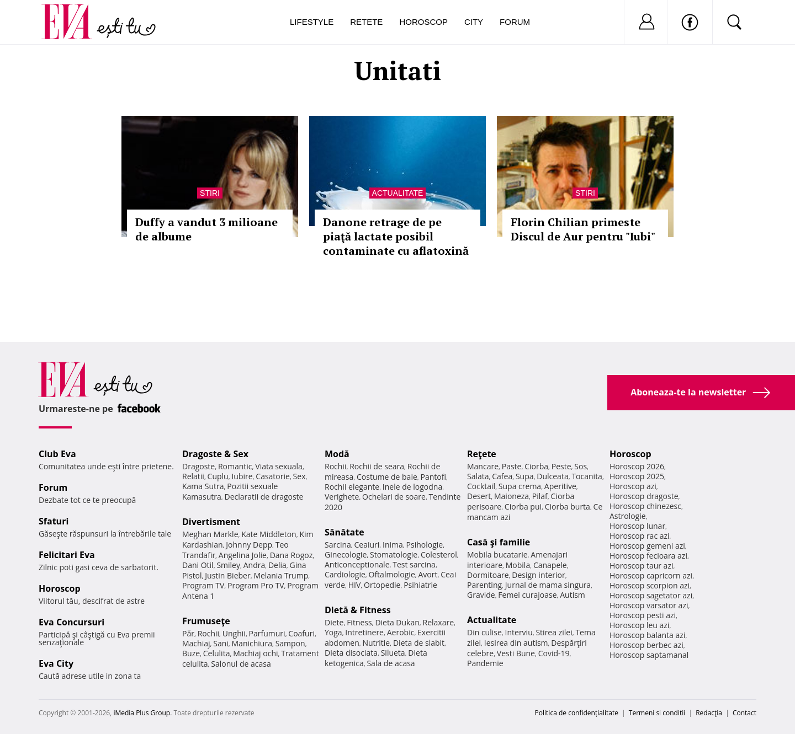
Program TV (203, 585)
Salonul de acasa (241, 663)
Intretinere (364, 632)
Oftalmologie (392, 574)
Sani (221, 643)
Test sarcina (414, 564)
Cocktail (481, 486)
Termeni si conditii (657, 712)
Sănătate (344, 532)
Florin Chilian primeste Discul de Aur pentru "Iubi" (583, 229)
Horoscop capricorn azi (651, 575)
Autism (572, 595)
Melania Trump (280, 575)
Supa (525, 476)
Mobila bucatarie (497, 554)
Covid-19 (554, 653)
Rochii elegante (352, 486)
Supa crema (520, 486)
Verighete (342, 496)
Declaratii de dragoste (264, 496)
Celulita (216, 653)
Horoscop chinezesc (645, 506)
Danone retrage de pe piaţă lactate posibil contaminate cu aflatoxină (396, 236)
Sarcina (338, 544)
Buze (191, 653)
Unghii (234, 633)
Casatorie (273, 476)
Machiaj (196, 643)
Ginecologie (346, 554)
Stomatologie (393, 554)
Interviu (519, 632)
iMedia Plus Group (141, 712)
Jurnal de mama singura (548, 585)
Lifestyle (311, 21)
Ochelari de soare (394, 496)
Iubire (241, 476)
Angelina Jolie (243, 555)
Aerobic (401, 632)
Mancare (483, 466)
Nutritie (376, 642)
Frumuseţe (206, 621)
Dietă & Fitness (358, 610)
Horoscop (423, 21)
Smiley (228, 565)
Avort (427, 574)
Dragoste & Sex (215, 454)
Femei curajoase (527, 595)
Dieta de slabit (418, 642)
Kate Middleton (268, 534)
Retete (366, 21)
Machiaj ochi (255, 653)
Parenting (484, 585)
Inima (393, 544)
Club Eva (57, 454)
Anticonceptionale (357, 564)
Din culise (484, 632)
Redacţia (709, 712)
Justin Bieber (227, 575)
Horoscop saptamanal (649, 655)
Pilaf (540, 496)
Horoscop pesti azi (643, 615)
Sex (299, 476)
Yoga (333, 632)
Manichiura (252, 643)
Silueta (393, 652)
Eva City (56, 663)
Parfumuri (267, 633)
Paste (512, 466)
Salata (478, 476)
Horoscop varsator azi (649, 605)
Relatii (193, 476)
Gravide (481, 595)
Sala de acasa (391, 663)
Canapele (550, 565)
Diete (334, 622)
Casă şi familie (498, 542)
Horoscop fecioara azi (648, 555)
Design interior (538, 575)
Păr (188, 633)
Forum (515, 21)
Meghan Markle (210, 534)
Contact (744, 712)
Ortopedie (382, 585)
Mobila (518, 565)
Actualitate (397, 193)
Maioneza (511, 496)
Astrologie (628, 516)
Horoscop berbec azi (646, 645)
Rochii (208, 633)
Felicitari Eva (67, 555)
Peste (561, 466)
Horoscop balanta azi (647, 635)
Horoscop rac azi (640, 536)
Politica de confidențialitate (576, 712)
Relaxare (438, 622)
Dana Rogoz (291, 555)
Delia (277, 565)
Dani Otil (198, 565)
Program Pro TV (255, 585)
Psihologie (424, 544)
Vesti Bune (516, 653)
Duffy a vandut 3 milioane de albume (206, 229)
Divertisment (211, 522)
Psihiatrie (420, 585)
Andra (254, 565)
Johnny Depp (249, 544)
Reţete (481, 454)
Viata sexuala (279, 466)
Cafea (502, 476)
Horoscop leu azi (639, 625)
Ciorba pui (523, 506)
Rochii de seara (376, 466)
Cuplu (218, 476)
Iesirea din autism (516, 642)
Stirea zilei (554, 632)
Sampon (290, 643)
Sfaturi (53, 521)
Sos (580, 466)
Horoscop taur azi (641, 565)
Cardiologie (345, 574)
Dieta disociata (351, 652)
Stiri (210, 193)
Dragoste (198, 466)
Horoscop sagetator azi (651, 595)
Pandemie (485, 663)
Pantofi (433, 477)
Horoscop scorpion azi (650, 585)
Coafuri (301, 633)
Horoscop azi (633, 486)
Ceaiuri (367, 544)
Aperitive (560, 486)
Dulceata (552, 476)
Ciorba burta (567, 506)
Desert (479, 496)
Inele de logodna (412, 486)
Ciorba (536, 466)
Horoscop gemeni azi (647, 545)
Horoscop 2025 (637, 476)
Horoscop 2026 (637, 466)
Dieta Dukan (397, 622)
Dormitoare (488, 575)
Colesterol (439, 554)
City (473, 21)
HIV (354, 585)
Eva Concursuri (71, 622)
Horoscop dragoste (644, 496)
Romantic (235, 466)
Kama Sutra (203, 486)
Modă (337, 454)
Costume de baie (387, 477)
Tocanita (586, 476)
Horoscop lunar (637, 526)
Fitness (359, 622)
